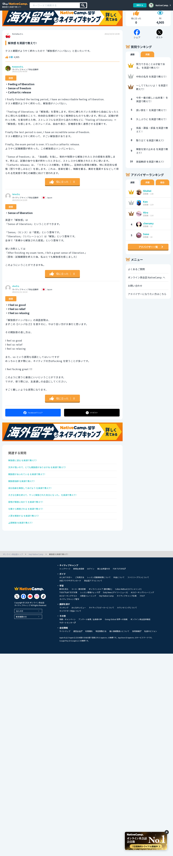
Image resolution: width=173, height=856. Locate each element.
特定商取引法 (101, 652)
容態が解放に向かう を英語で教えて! (28, 519)
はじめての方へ (65, 598)
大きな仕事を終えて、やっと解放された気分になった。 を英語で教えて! (47, 511)
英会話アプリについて (93, 601)
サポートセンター (67, 644)
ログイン (90, 590)
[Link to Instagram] (36, 617)
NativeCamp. (162, 5)
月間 (147, 64)
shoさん (15, 297)
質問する (138, 5)
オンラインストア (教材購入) (100, 610)
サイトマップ (64, 652)
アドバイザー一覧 (148, 257)
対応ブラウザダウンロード (70, 601)
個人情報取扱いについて (119, 652)
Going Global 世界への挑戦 (116, 640)
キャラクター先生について (70, 632)
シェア (32, 423)
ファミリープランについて (138, 598)
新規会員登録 (78, 590)
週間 (132, 64)
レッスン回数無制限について (99, 598)
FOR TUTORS (119, 590)
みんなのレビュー (78, 628)
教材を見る (63, 610)
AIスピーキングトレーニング (142, 613)
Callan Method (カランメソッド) (128, 610)
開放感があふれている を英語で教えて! (29, 487)
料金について (119, 598)
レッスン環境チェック (90, 613)
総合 (162, 192)
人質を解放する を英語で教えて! (25, 535)
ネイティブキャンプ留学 (69, 620)
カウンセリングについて (127, 628)
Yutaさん (16, 205)
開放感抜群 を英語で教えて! (23, 495)
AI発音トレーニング (88, 617)
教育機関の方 (21, 637)
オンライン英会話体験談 (140, 640)
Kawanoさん (17, 77)
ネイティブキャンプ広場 (126, 617)
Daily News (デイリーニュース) (115, 613)
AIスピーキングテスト (68, 617)
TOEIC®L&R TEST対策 (68, 613)
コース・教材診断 (78, 610)
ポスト (92, 423)
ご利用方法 (79, 598)
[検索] (83, 5)
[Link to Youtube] (30, 617)
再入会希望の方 (103, 590)
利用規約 (89, 652)
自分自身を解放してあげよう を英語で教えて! (33, 503)
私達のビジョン (150, 652)
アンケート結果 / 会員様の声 (90, 640)
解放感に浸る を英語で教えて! (24, 471)
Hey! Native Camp (106, 617)
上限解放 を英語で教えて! (22, 543)
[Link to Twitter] (16, 617)
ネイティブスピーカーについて (101, 628)
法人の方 (19, 632)
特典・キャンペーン (67, 640)
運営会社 (77, 652)
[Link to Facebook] (23, 617)
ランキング (63, 628)
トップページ (64, 590)
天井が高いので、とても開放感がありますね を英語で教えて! (41, 479)
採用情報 (136, 652)
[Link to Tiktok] (43, 617)
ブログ (142, 617)
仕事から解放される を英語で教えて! (28, 527)
